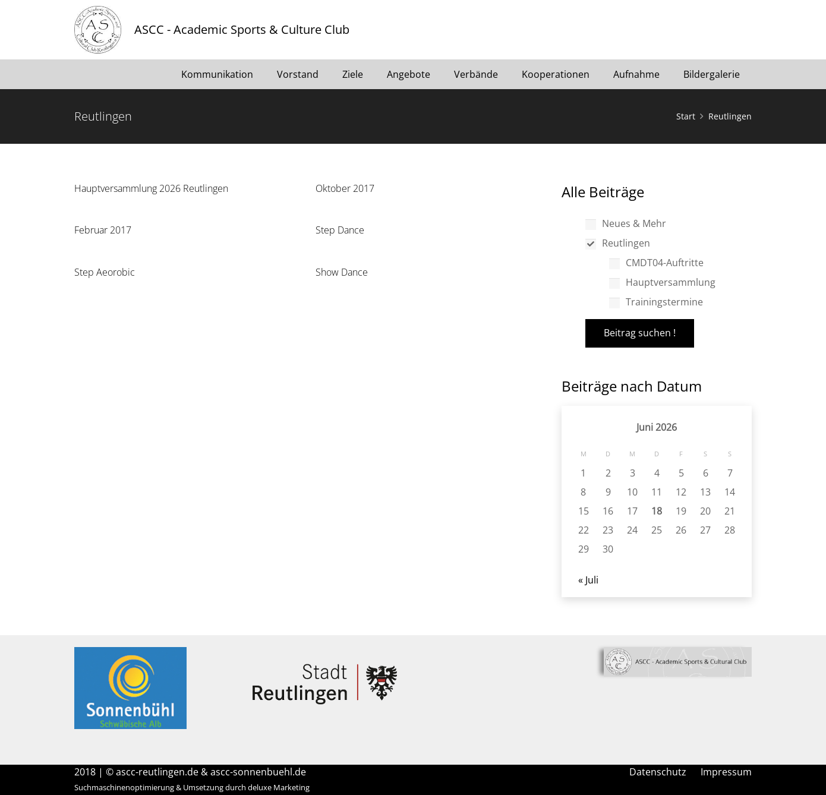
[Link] (97, 29)
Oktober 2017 (345, 188)
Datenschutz (657, 771)
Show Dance (342, 272)
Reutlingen (617, 243)
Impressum (726, 771)
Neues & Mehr (625, 223)
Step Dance (340, 229)
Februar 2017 (102, 229)
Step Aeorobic (104, 272)
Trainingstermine (656, 301)
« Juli (588, 579)
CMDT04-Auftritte (656, 262)
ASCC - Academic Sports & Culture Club (241, 29)
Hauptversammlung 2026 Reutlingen (151, 188)
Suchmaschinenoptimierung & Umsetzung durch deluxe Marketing (192, 787)
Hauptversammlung (662, 282)
